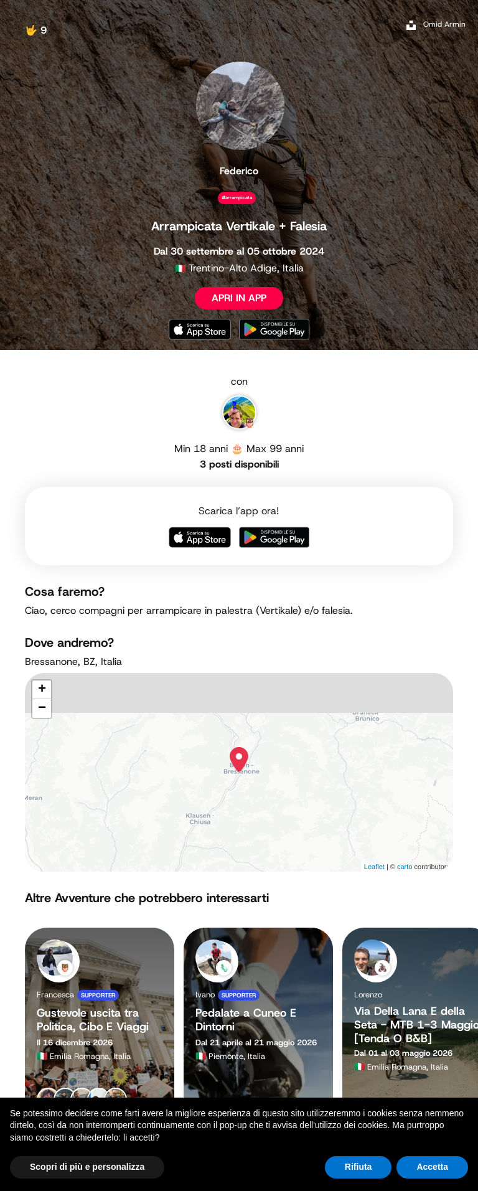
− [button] (42, 708)
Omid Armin (444, 24)
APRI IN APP (239, 297)
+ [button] (42, 689)
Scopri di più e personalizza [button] (87, 1167)
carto (404, 866)
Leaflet (374, 866)
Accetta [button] (432, 1167)
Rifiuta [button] (358, 1167)
